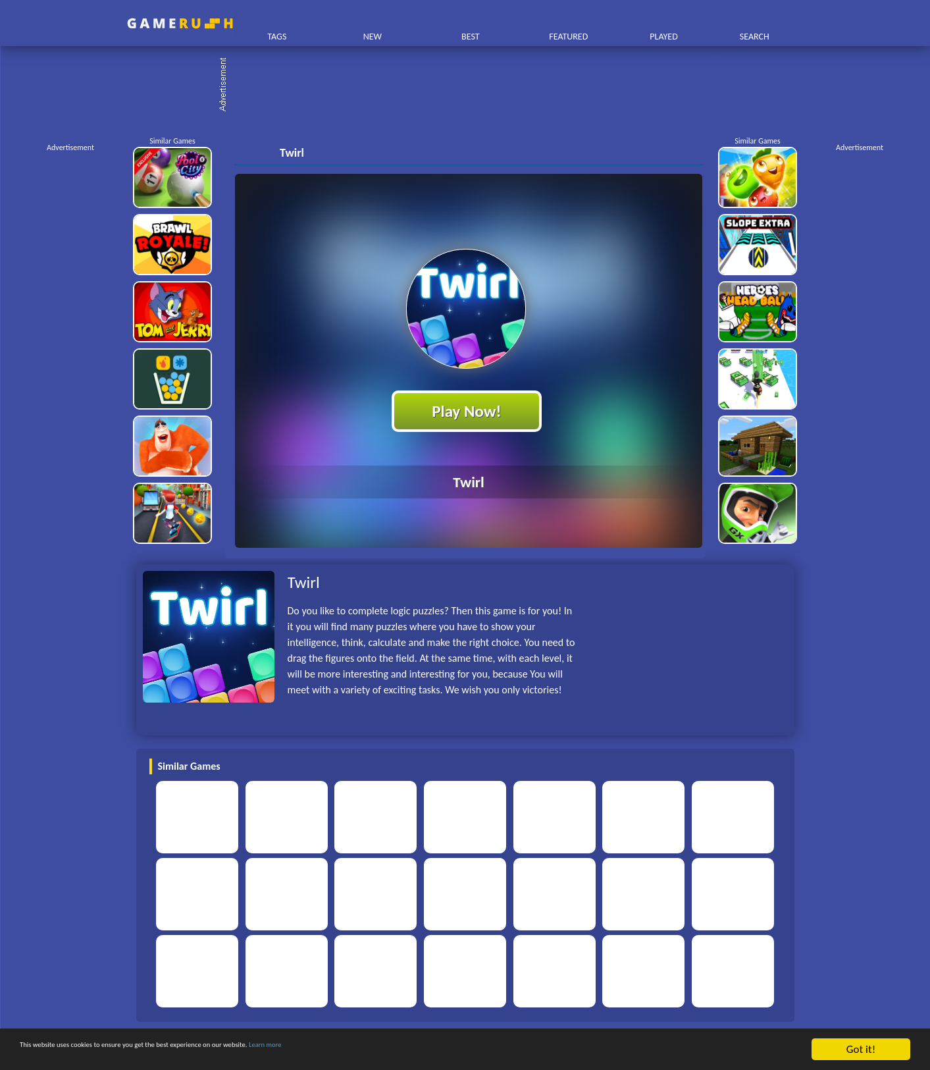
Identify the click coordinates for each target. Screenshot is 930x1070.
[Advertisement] (471, 85)
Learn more (411, 1050)
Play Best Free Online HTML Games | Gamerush (180, 23)
